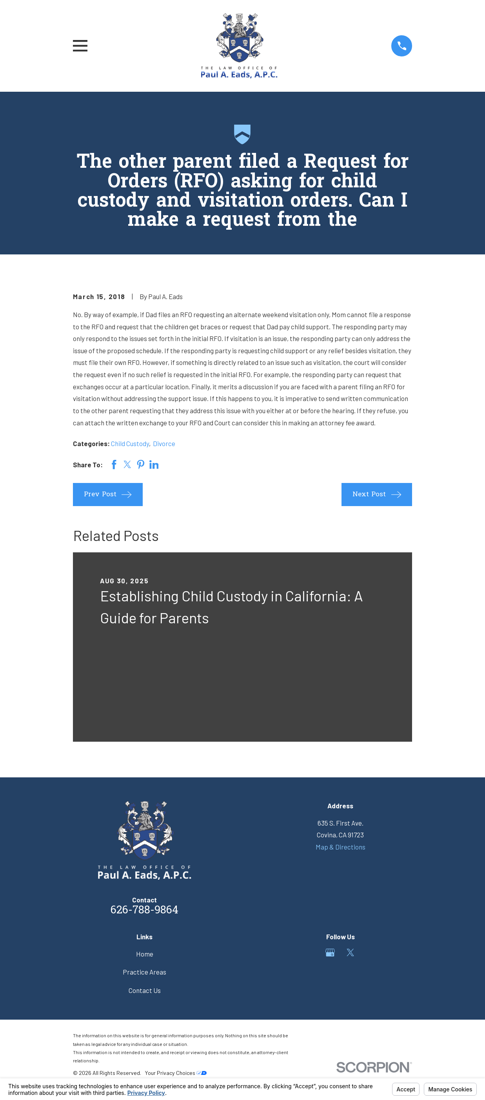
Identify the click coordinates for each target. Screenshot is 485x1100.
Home (144, 954)
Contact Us (145, 990)
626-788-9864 (144, 910)
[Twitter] (350, 952)
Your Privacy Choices (176, 1072)
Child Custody (130, 443)
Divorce (164, 443)
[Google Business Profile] (330, 952)
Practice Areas (144, 972)
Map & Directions (340, 847)
